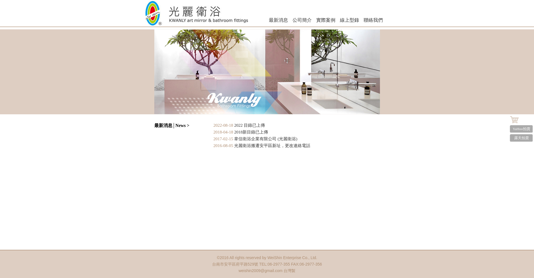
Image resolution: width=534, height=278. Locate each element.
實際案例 (325, 20)
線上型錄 (349, 20)
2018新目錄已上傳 (251, 132)
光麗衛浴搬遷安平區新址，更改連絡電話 (272, 145)
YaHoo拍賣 (521, 129)
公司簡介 (302, 20)
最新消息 (278, 20)
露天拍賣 (521, 138)
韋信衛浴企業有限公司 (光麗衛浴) (265, 139)
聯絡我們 (373, 20)
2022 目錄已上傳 (249, 125)
